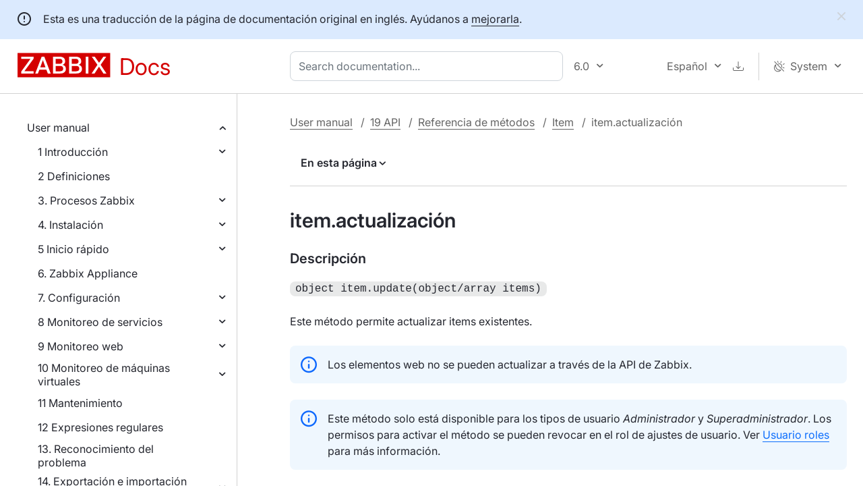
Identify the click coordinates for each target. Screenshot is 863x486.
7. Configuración (79, 297)
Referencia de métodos (476, 122)
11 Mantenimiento (80, 403)
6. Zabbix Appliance (88, 273)
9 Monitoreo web (80, 346)
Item (563, 122)
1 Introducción (73, 152)
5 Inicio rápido (73, 249)
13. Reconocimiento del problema (96, 455)
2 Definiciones (74, 176)
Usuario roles (796, 433)
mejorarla (495, 19)
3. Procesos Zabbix (86, 200)
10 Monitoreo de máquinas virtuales (104, 374)
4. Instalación (70, 225)
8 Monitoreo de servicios (100, 322)
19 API (385, 122)
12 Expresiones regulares (100, 427)
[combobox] (429, 66)
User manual (58, 127)
